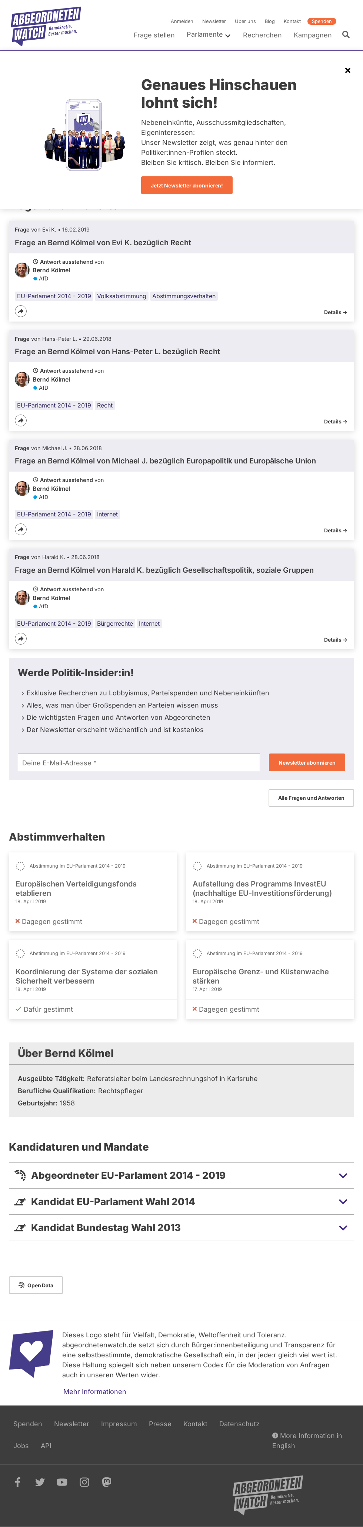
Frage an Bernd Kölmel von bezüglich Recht (103, 242)
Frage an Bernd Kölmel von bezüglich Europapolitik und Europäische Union (165, 460)
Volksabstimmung (121, 296)
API (46, 1446)
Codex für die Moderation (243, 1365)
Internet (107, 514)
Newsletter (214, 21)
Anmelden (182, 21)
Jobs (21, 1446)
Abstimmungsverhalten (184, 296)
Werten (127, 1375)
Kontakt (292, 21)
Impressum (119, 1424)
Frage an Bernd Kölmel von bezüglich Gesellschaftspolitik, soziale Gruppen (164, 570)
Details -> (335, 312)
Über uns (245, 21)
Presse (160, 1424)
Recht (105, 405)
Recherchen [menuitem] (262, 35)
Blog (270, 21)
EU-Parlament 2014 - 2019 (54, 296)
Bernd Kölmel (51, 270)
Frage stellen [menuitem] (154, 35)
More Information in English (307, 1440)
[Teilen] (21, 311)
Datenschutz (239, 1424)
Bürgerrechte (115, 623)
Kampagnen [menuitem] (313, 35)
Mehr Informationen (94, 1391)
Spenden (322, 21)
